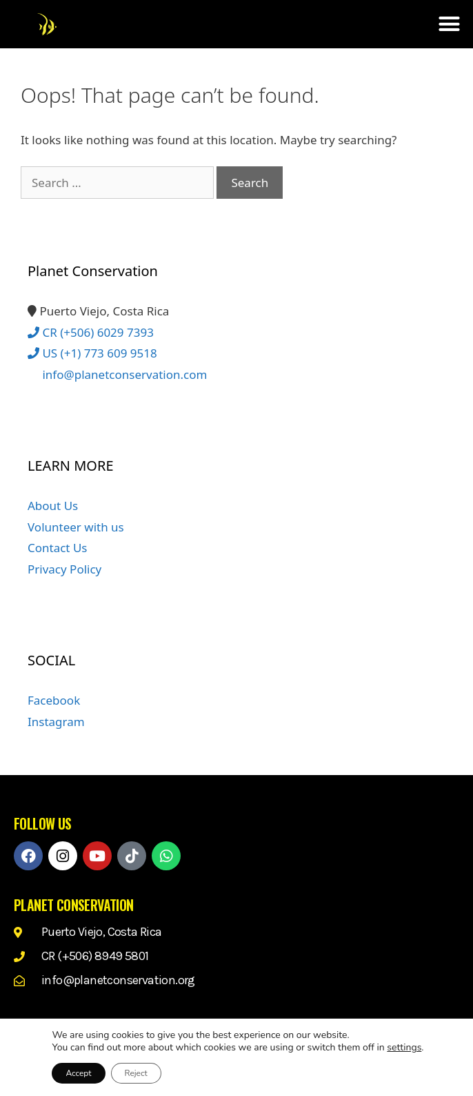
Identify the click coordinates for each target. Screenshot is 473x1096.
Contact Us (58, 548)
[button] (449, 24)
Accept (78, 1073)
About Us (53, 505)
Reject (136, 1073)
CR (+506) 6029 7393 (91, 332)
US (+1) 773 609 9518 (92, 353)
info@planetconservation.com (117, 374)
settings (404, 1047)
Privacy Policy (64, 569)
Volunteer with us (76, 527)
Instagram (56, 722)
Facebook (54, 700)
